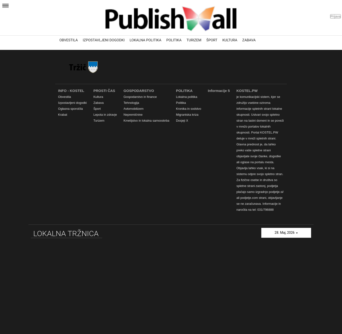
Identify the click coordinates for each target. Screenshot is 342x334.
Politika (173, 40)
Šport (211, 40)
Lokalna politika (146, 40)
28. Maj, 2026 (286, 232)
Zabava (249, 40)
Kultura (229, 40)
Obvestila (68, 40)
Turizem (193, 40)
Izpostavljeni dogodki (104, 40)
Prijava (335, 16)
